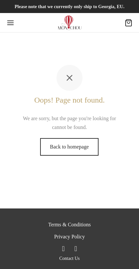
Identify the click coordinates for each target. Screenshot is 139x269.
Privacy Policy (69, 236)
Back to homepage (69, 146)
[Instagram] (75, 248)
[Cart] (128, 23)
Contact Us (69, 258)
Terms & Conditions (69, 224)
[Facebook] (63, 248)
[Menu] (10, 23)
